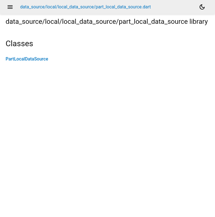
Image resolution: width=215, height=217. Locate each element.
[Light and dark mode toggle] (202, 7)
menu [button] (10, 7)
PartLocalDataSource (27, 59)
